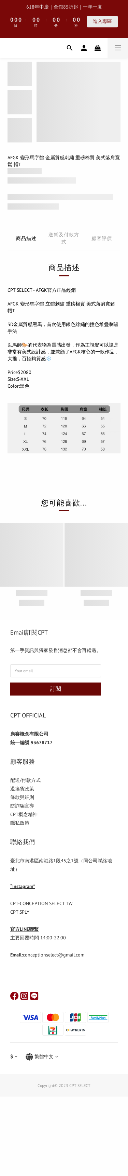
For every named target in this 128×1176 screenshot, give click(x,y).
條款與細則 (22, 797)
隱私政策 (19, 823)
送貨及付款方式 (63, 238)
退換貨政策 (22, 789)
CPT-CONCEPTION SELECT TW (41, 903)
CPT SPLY (19, 912)
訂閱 (55, 688)
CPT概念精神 (24, 814)
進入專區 (102, 21)
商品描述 (26, 238)
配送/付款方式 (25, 780)
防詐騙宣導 (22, 806)
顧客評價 (101, 238)
